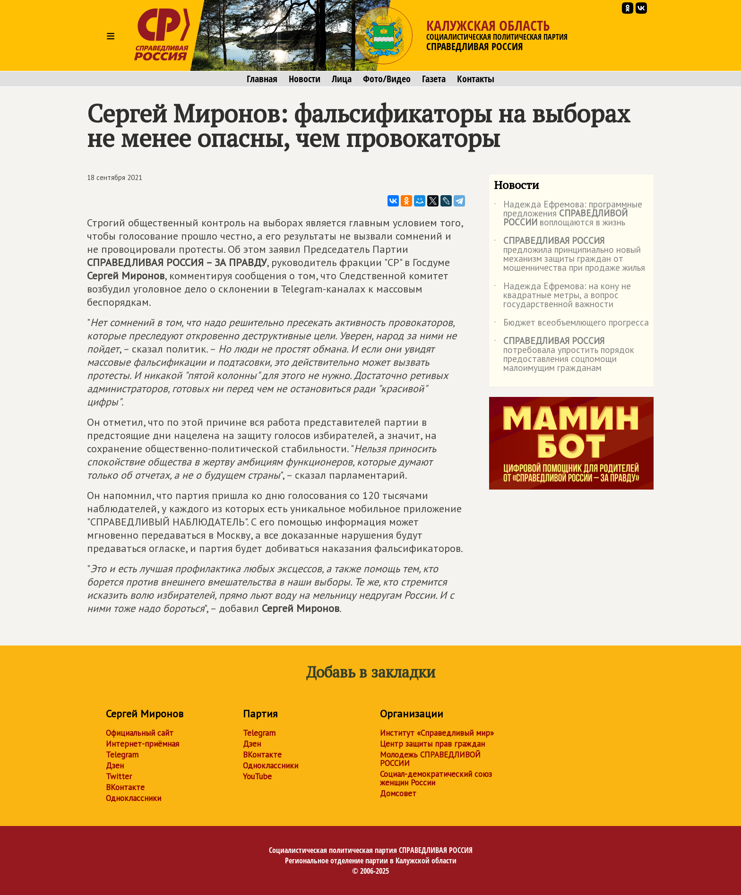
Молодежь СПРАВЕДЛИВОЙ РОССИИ (430, 758)
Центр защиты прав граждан (432, 744)
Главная (262, 79)
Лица (342, 79)
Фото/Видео (387, 79)
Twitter (119, 776)
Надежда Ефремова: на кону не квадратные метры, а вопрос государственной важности (562, 296)
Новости (304, 79)
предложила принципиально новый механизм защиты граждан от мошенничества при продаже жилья (569, 254)
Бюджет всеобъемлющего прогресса (571, 324)
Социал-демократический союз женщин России (436, 778)
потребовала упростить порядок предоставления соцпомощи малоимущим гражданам (564, 354)
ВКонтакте (125, 787)
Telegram (122, 754)
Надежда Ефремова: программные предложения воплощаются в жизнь (568, 214)
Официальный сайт (139, 733)
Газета (434, 79)
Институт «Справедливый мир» (437, 733)
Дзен (115, 765)
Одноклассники (133, 798)
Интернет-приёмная (142, 744)
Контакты (475, 79)
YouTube (257, 776)
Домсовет (398, 793)
